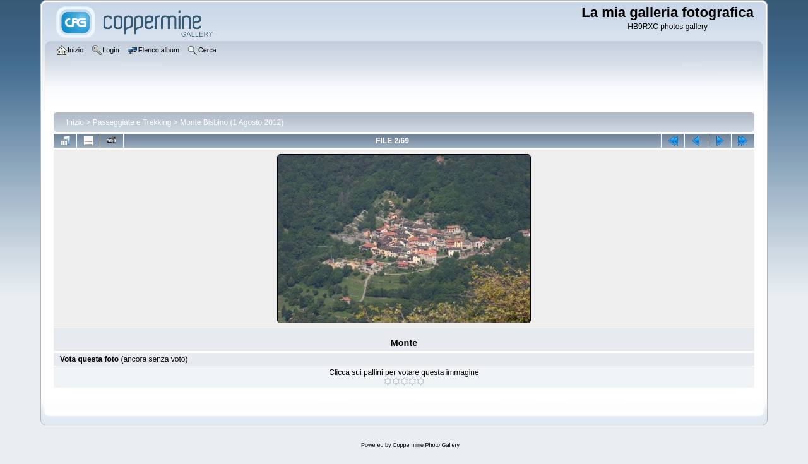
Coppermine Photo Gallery (426, 445)
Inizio (75, 122)
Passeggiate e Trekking (132, 122)
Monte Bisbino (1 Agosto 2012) (231, 122)
